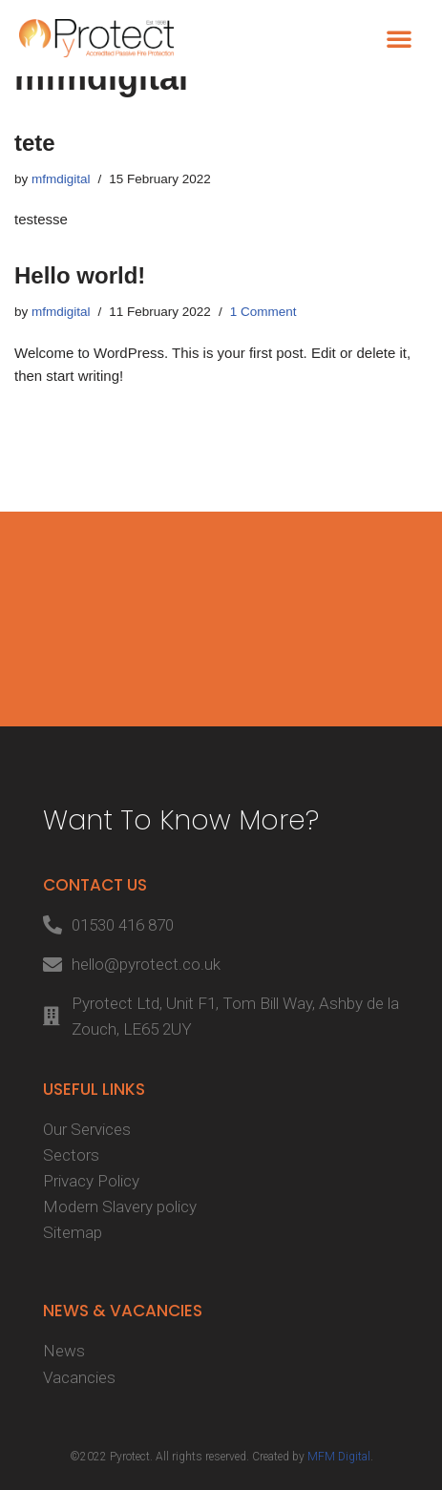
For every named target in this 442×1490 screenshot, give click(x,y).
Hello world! (79, 275)
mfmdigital (61, 179)
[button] (399, 38)
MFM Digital (338, 1456)
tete (34, 143)
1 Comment (263, 311)
